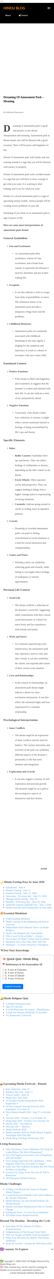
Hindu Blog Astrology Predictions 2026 (25, 1138)
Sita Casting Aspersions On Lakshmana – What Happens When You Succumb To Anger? (29, 1162)
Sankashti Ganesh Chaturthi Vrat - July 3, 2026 (28, 904)
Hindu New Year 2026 (16, 1097)
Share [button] (44, 868)
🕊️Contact (21, 15)
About (6, 15)
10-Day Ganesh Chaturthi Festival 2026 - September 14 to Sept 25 (26, 1108)
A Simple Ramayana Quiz (18, 1003)
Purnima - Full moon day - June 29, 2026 (26, 901)
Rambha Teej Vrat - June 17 (19, 1092)
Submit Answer (13, 986)
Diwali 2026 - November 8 (19, 1123)
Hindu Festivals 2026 (16, 1129)
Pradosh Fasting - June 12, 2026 (21, 893)
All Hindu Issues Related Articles (22, 1215)
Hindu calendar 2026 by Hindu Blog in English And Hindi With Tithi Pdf (28, 1134)
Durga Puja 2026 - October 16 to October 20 (27, 1120)
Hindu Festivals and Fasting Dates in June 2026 (29, 907)
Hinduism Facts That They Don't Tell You (26, 941)
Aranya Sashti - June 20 (17, 1095)
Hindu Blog (14, 8)
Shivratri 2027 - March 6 (18, 1126)
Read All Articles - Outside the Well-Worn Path (29, 1243)
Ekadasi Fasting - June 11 (18, 890)
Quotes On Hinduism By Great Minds (24, 933)
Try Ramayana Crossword (18, 1015)
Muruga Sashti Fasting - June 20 (21, 899)
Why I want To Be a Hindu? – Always (24, 936)
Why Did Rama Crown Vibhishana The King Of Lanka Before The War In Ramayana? (29, 1151)
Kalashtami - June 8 (15, 887)
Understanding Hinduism (18, 918)
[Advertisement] (27, 53)
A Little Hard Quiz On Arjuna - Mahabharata (27, 1009)
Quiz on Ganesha (14, 1006)
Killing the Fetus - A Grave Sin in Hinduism (27, 1212)
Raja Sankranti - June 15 (18, 1089)
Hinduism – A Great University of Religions (27, 944)
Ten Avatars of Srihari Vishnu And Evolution (27, 939)
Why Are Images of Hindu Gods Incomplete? (28, 1235)
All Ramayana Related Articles (21, 1178)
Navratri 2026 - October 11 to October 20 (26, 1118)
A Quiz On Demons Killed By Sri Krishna (26, 1012)
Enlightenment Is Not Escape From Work (26, 1232)
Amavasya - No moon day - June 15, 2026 (26, 896)
